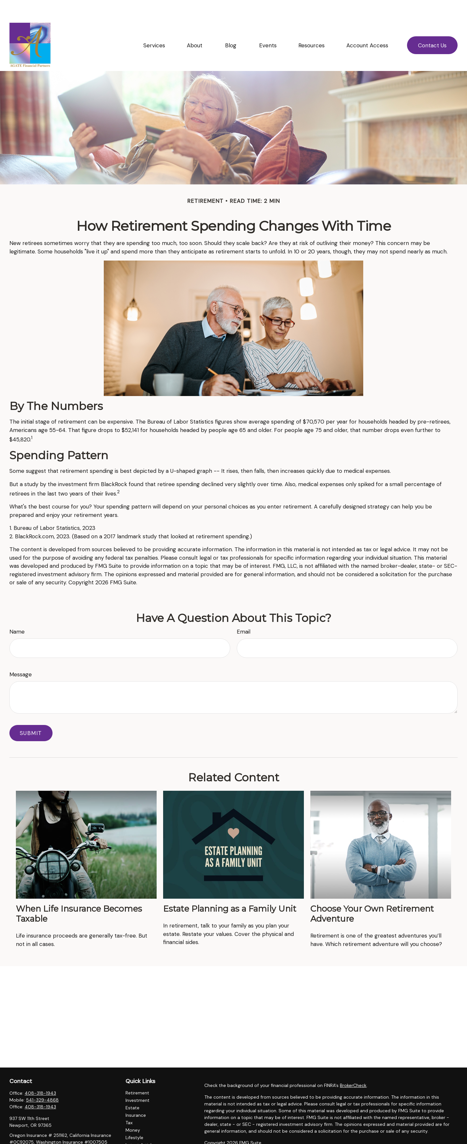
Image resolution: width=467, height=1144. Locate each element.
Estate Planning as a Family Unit (229, 889)
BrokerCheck (353, 1066)
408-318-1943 (40, 1074)
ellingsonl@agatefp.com (35, 1134)
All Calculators (141, 1140)
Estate (132, 1088)
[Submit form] (31, 714)
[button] (154, 25)
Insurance (136, 1096)
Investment (138, 1081)
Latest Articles (141, 1125)
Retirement (137, 1073)
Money (133, 1111)
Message (20, 655)
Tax (129, 1103)
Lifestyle (134, 1118)
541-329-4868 (42, 1080)
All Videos (136, 1133)
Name (17, 612)
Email (243, 612)
